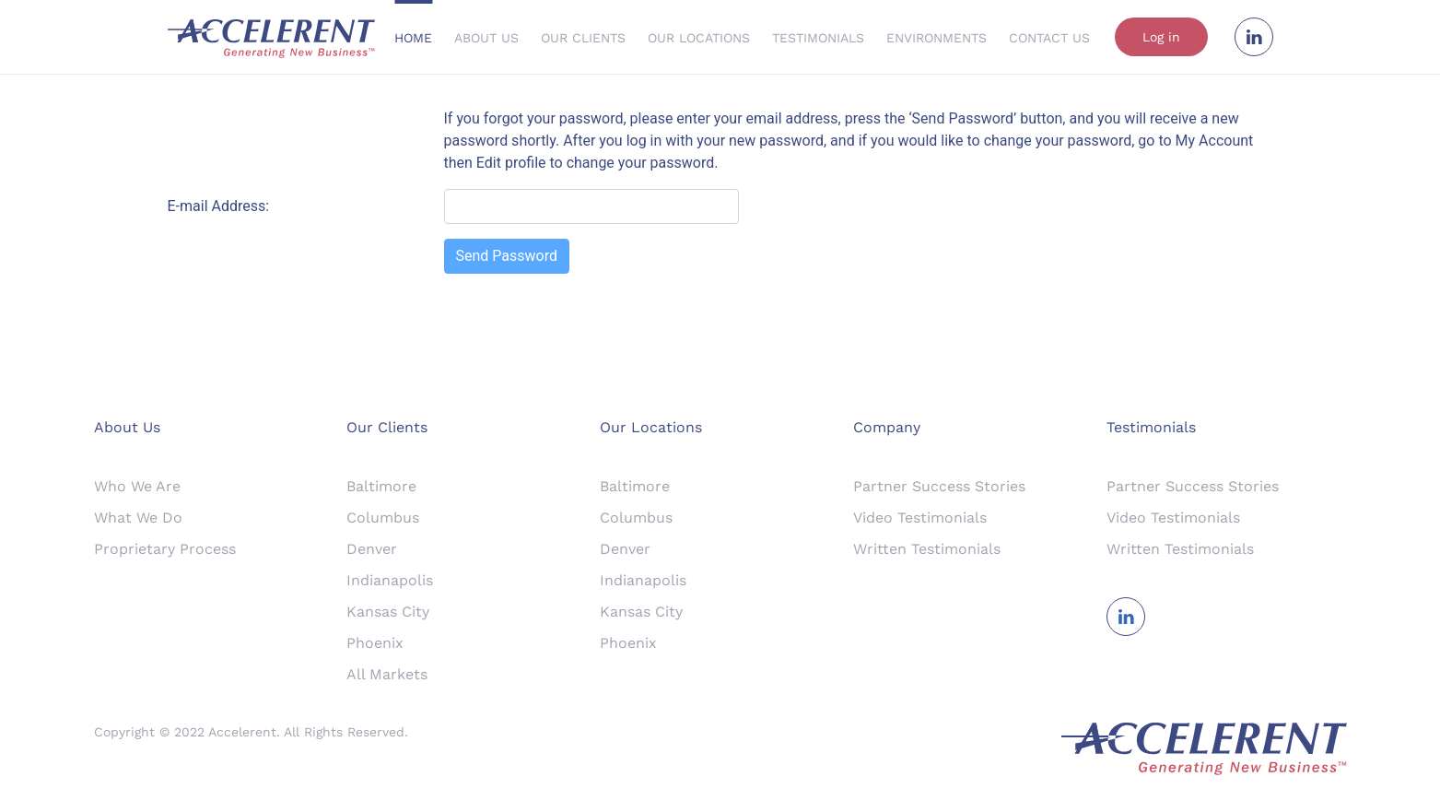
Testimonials (818, 37)
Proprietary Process (165, 549)
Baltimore (381, 486)
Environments (936, 37)
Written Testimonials (927, 549)
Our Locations (699, 37)
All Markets (386, 674)
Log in (1161, 36)
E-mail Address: (219, 206)
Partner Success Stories (939, 486)
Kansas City (387, 611)
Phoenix (375, 643)
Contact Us (1049, 37)
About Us (486, 37)
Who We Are (137, 486)
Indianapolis (389, 580)
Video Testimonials (920, 517)
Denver (371, 549)
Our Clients (583, 37)
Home (413, 37)
